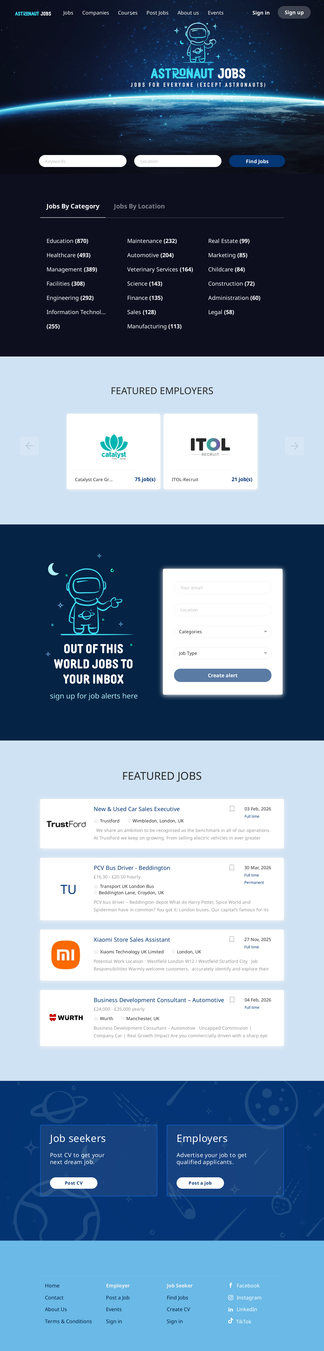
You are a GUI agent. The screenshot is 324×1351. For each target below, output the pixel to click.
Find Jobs (257, 161)
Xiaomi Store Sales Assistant (132, 939)
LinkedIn (247, 1309)
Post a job (200, 1183)
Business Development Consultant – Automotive (159, 1000)
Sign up (294, 12)
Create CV (178, 1309)
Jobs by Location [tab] (139, 206)
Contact (54, 1297)
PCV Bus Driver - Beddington (132, 867)
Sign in (261, 12)
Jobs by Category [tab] (73, 206)
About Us (56, 1309)
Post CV (74, 1183)
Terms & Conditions (68, 1321)
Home (52, 1285)
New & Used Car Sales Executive (137, 809)
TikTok (240, 1321)
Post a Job (118, 1297)
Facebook (248, 1285)
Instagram (249, 1297)
